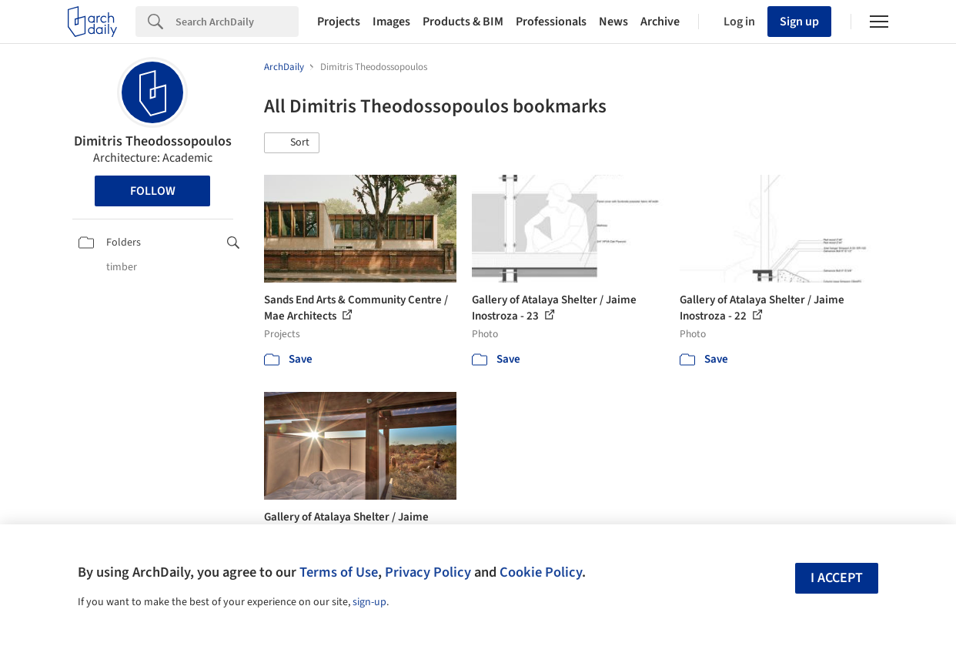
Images (391, 21)
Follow (152, 190)
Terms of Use (338, 572)
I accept (837, 577)
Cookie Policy (541, 572)
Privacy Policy (428, 572)
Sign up (799, 21)
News (613, 21)
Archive (660, 21)
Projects (338, 21)
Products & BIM (463, 21)
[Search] (237, 21)
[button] (291, 143)
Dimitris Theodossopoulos (153, 141)
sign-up (369, 602)
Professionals (551, 21)
